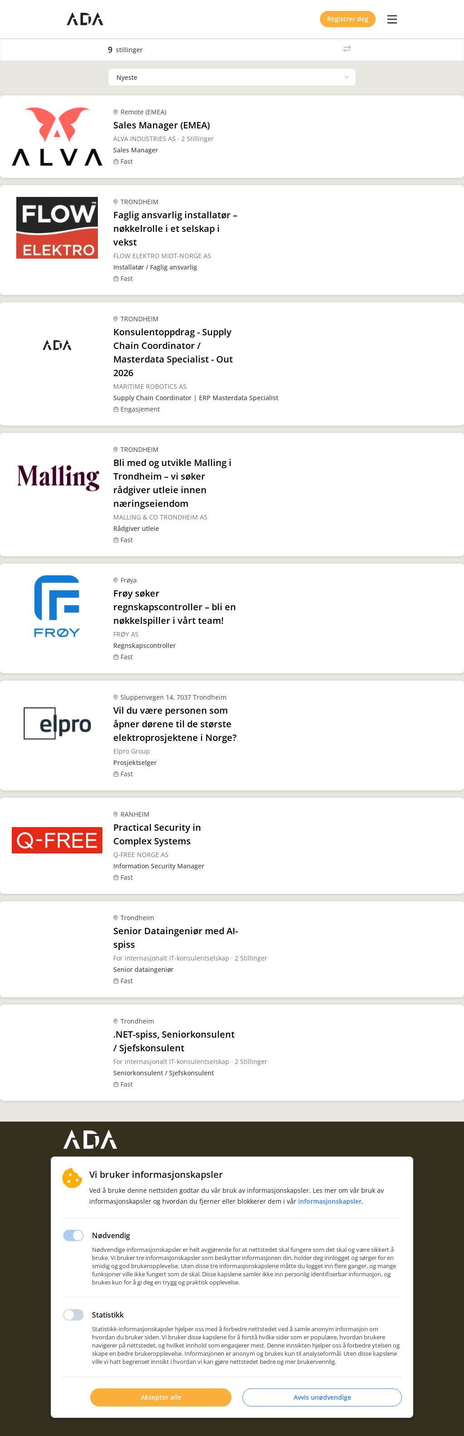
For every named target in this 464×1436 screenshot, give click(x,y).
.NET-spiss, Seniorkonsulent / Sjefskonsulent (174, 1041)
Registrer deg (347, 19)
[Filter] (347, 49)
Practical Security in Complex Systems (157, 834)
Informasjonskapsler (330, 1201)
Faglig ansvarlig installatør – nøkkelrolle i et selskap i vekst (175, 228)
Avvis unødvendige (322, 1397)
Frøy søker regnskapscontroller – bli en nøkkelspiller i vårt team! (174, 607)
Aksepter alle (161, 1397)
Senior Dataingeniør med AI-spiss (175, 938)
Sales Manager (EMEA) (161, 125)
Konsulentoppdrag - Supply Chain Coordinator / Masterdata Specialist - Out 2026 (173, 352)
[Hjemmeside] (90, 1139)
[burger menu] (392, 19)
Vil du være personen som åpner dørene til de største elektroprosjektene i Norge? (175, 724)
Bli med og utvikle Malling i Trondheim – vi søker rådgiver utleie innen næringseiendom (172, 483)
